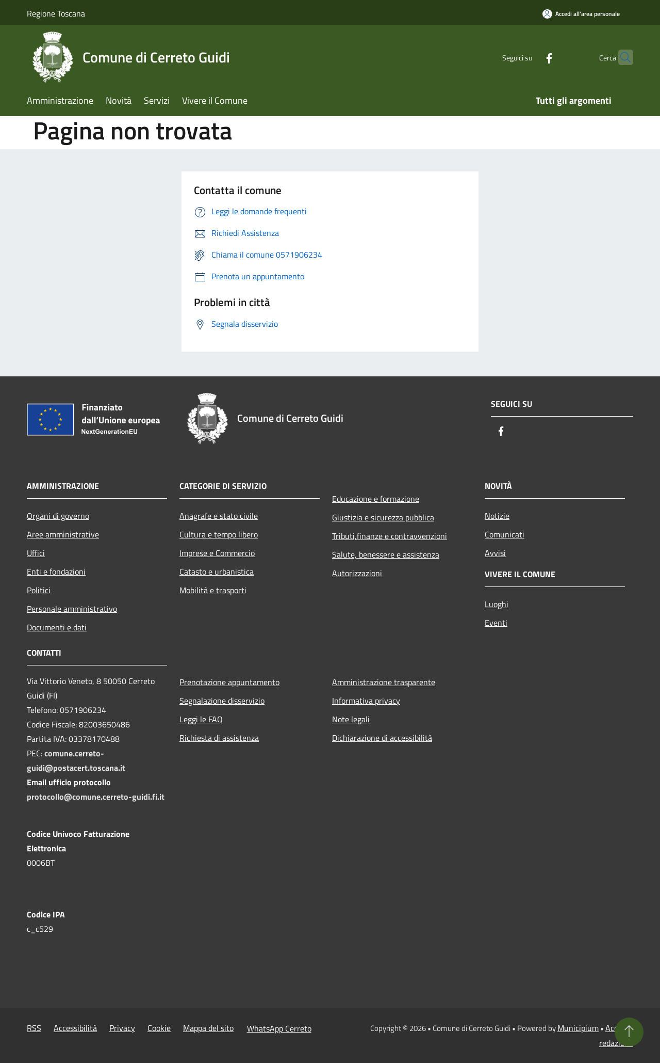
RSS (34, 1028)
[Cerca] (620, 57)
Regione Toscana (56, 13)
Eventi (496, 622)
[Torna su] (629, 1032)
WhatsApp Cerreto (279, 1028)
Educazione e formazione (375, 499)
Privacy (122, 1028)
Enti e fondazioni (56, 571)
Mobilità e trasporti (212, 590)
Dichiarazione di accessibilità (382, 738)
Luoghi (496, 604)
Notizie (497, 516)
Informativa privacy (366, 700)
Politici (39, 590)
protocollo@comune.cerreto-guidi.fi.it (95, 796)
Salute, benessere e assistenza (385, 554)
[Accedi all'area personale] (581, 14)
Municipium (578, 1028)
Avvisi (495, 553)
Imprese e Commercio (217, 553)
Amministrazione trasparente (383, 682)
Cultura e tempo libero (218, 534)
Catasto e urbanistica (216, 571)
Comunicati (504, 534)
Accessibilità (75, 1028)
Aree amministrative (63, 534)
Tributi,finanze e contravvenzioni (389, 536)
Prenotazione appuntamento (229, 682)
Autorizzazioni (357, 573)
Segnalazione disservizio (222, 700)
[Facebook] (529, 57)
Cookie (159, 1028)
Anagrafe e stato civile (218, 516)
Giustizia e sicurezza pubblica (383, 517)
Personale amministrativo (72, 608)
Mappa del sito (208, 1028)
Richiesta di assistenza (219, 738)
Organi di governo (58, 516)
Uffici (36, 553)
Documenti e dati (57, 627)
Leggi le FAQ (201, 719)
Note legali (351, 719)
